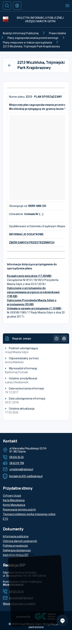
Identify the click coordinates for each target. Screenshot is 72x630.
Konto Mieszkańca (14, 504)
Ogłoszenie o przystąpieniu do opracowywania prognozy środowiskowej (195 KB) (33, 292)
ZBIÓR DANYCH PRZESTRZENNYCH (31, 242)
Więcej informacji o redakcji (19, 603)
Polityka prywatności (15, 545)
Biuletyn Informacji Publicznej (21, 33)
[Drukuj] (64, 338)
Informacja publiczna (15, 536)
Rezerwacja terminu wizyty (19, 509)
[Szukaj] (7, 6)
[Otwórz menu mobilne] (67, 6)
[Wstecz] (9, 65)
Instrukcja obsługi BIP (16, 555)
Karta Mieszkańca (14, 500)
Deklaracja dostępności (17, 550)
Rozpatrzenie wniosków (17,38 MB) (29, 275)
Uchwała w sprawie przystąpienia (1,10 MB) (34, 308)
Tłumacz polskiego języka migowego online (29, 514)
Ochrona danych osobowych (20, 541)
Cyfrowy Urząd (12, 495)
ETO (5, 518)
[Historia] (56, 338)
